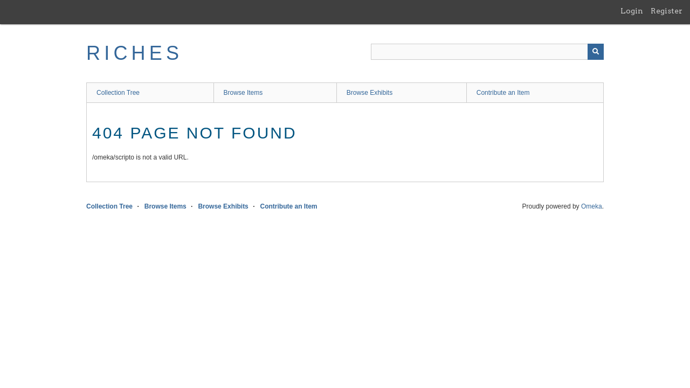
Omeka (591, 206)
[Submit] (596, 52)
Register (666, 10)
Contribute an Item (503, 92)
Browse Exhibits (369, 92)
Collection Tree (118, 92)
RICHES (134, 53)
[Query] (487, 52)
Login (631, 10)
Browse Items (243, 92)
